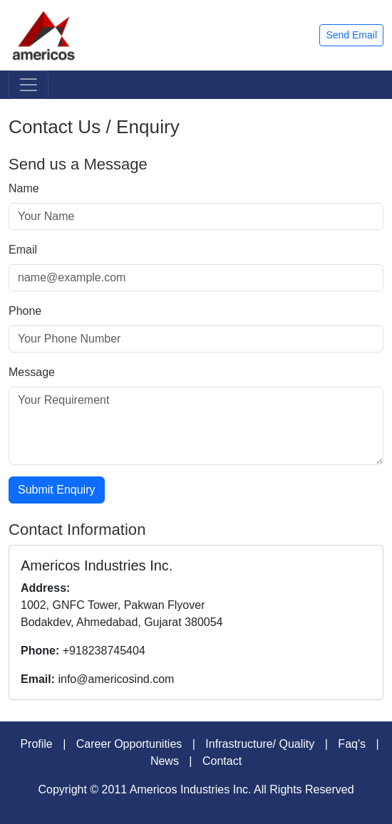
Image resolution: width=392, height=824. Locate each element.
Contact (222, 761)
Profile (36, 744)
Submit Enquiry (57, 490)
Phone (25, 311)
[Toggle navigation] (28, 85)
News (164, 761)
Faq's (352, 744)
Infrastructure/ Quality (259, 744)
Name (24, 188)
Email (23, 250)
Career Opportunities (129, 744)
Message (32, 372)
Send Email (351, 35)
